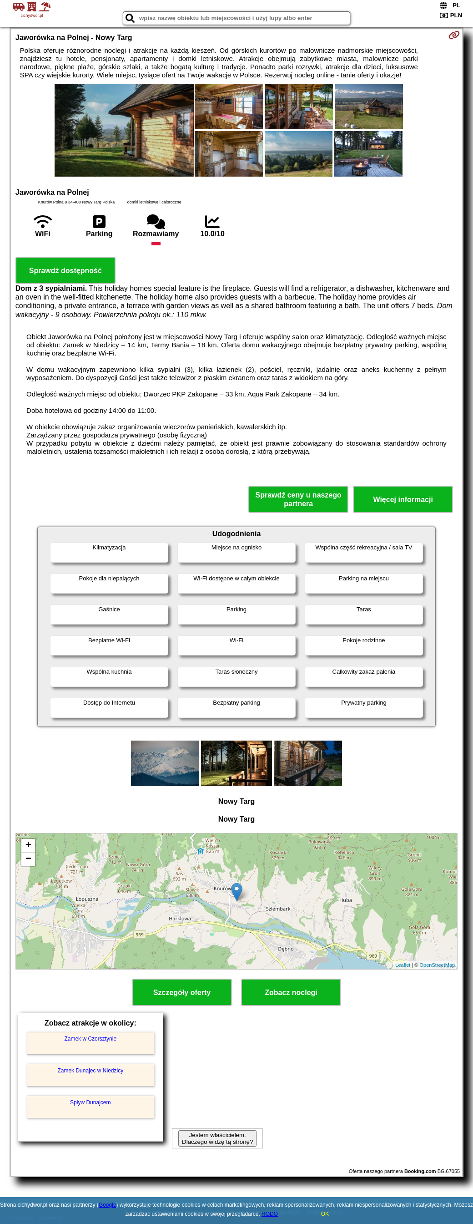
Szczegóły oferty (182, 992)
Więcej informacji (403, 499)
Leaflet (402, 965)
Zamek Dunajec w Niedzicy (90, 1070)
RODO (270, 1214)
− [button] (28, 859)
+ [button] (28, 846)
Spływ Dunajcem (90, 1102)
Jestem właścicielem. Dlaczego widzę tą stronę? (217, 1138)
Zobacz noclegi (291, 992)
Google (107, 1205)
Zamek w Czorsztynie (90, 1039)
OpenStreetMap (437, 965)
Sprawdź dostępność (65, 270)
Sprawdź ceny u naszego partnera (298, 499)
